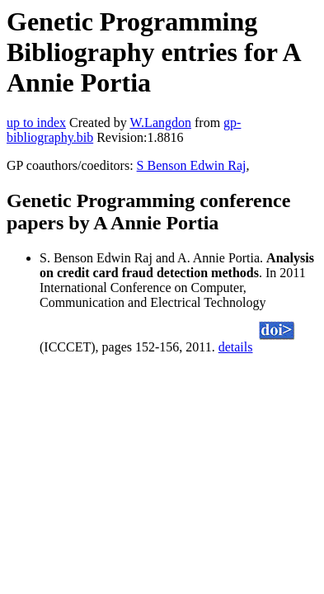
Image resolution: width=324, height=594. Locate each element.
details (235, 347)
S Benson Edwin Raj (192, 165)
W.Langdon (160, 123)
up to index (36, 123)
